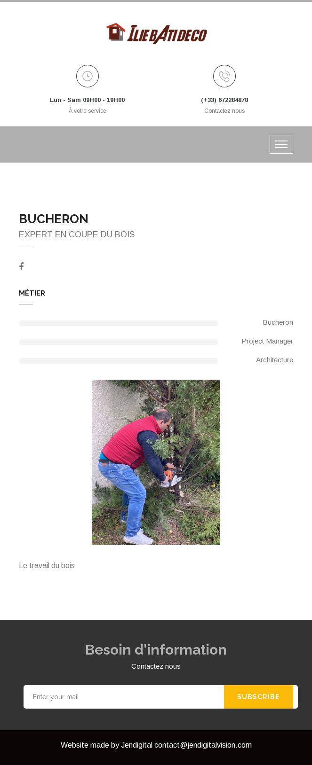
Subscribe (258, 697)
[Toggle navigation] (281, 144)
